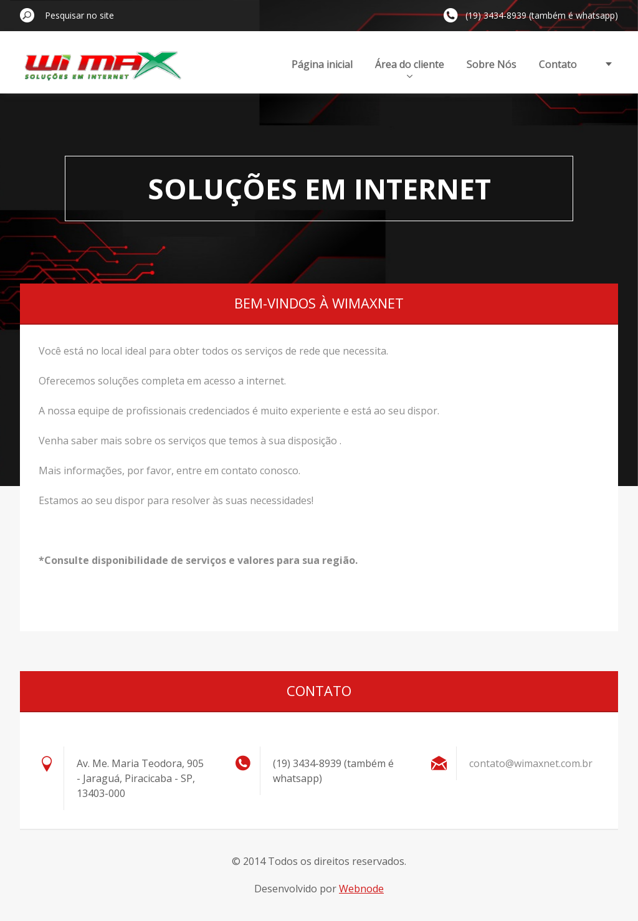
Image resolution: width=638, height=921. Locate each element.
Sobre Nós (492, 64)
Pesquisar (27, 15)
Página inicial (322, 64)
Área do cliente (409, 67)
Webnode (361, 888)
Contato (558, 64)
